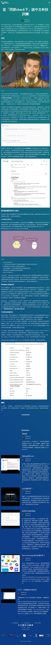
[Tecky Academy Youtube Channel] (30, 625)
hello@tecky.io (14, 623)
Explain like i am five (5, 293)
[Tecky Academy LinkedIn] (23, 625)
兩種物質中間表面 (19, 156)
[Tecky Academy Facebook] (19, 625)
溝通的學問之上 (33, 156)
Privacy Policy (23, 627)
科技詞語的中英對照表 (29, 340)
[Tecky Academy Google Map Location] (32, 625)
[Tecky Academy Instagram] (21, 625)
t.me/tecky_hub (25, 623)
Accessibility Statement (25, 629)
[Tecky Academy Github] (25, 625)
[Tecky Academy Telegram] (28, 625)
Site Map (28, 627)
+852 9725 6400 (36, 623)
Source (2, 90)
